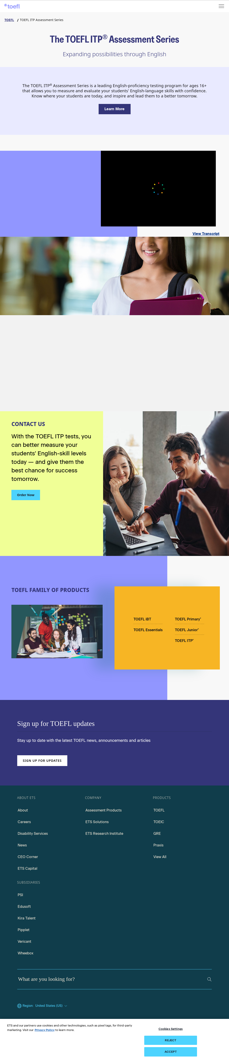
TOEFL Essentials (148, 630)
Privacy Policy (45, 1030)
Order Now (25, 495)
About (23, 810)
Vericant (24, 941)
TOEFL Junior (187, 630)
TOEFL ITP (184, 641)
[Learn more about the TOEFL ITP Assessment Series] (115, 109)
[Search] (209, 979)
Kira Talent (27, 918)
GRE (157, 833)
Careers (24, 822)
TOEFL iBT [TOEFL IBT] (142, 619)
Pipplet (24, 930)
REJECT (170, 1040)
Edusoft (24, 906)
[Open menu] (222, 6)
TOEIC (158, 822)
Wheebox (25, 953)
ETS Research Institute (104, 833)
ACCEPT (171, 1051)
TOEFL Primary (188, 619)
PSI (20, 895)
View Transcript (206, 234)
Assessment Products (103, 810)
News (22, 845)
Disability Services (33, 833)
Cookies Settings (171, 1029)
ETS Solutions (97, 822)
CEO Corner (28, 857)
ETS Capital (27, 868)
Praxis (158, 845)
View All (159, 857)
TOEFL (159, 810)
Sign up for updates (42, 760)
